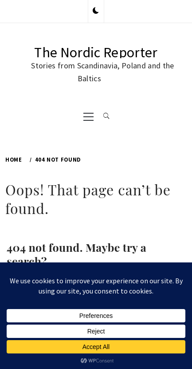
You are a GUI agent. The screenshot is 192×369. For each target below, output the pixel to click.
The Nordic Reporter (95, 52)
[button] (96, 11)
